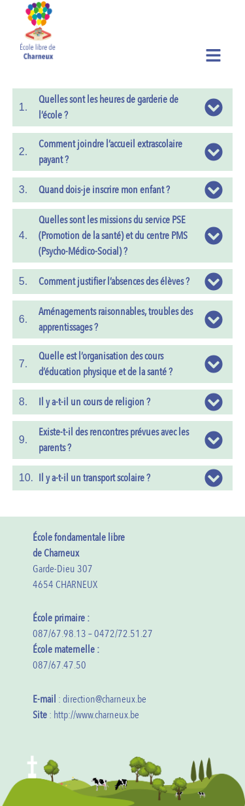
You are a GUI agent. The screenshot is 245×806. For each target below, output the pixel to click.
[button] (213, 55)
